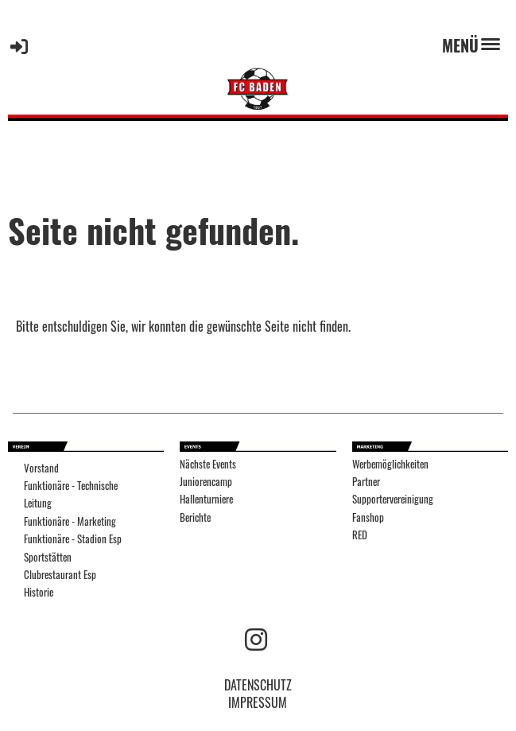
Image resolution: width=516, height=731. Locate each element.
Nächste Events (208, 464)
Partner (366, 481)
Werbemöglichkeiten (390, 464)
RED (359, 534)
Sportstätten (48, 557)
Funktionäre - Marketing (70, 521)
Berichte (195, 517)
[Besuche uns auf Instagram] (256, 637)
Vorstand (41, 468)
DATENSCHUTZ (258, 684)
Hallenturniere (206, 499)
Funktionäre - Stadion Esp (73, 538)
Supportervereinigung (392, 499)
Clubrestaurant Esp (60, 574)
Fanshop (368, 517)
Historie (38, 592)
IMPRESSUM (257, 702)
